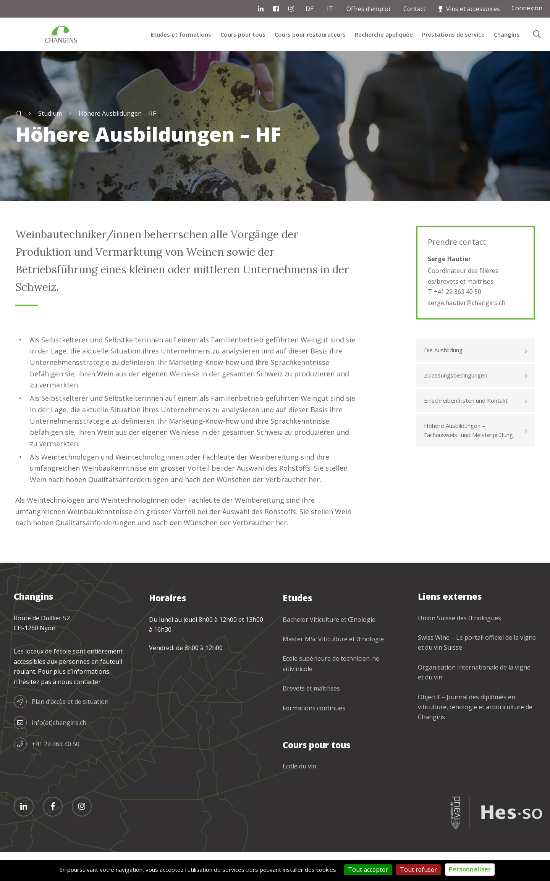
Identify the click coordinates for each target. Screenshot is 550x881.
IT (330, 9)
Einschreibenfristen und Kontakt (466, 400)
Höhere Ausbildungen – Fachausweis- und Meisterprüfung (468, 430)
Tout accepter (368, 869)
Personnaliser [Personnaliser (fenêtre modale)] (470, 869)
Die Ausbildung (443, 350)
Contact (414, 9)
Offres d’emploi (368, 9)
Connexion (526, 8)
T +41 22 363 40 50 (454, 291)
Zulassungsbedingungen (455, 375)
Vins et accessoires (473, 9)
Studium (50, 113)
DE (310, 9)
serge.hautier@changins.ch (466, 303)
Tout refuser (418, 869)
